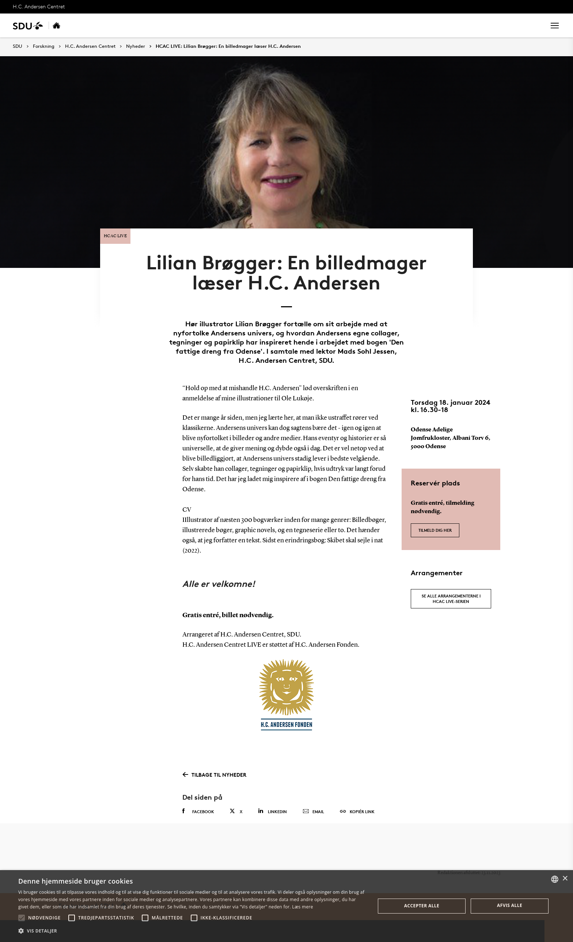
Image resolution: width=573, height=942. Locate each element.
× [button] (565, 878)
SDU (17, 46)
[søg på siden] (479, 25)
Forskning (105, 25)
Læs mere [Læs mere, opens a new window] (302, 907)
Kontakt (251, 25)
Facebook (198, 807)
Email (313, 808)
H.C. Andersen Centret (39, 6)
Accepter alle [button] (421, 906)
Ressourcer (143, 25)
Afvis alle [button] (509, 905)
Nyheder (178, 25)
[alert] (286, 906)
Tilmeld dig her (435, 525)
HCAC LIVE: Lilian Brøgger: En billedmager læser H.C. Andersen (228, 46)
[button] (21, 918)
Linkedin (272, 807)
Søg (531, 25)
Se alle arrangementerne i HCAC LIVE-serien (451, 594)
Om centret (215, 25)
